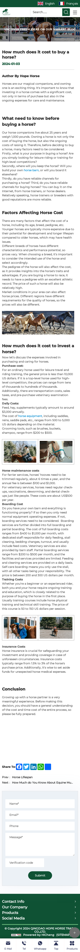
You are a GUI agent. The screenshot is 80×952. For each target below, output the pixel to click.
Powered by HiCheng (38, 934)
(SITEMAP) (63, 934)
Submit (40, 875)
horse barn (31, 170)
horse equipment (30, 416)
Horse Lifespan (22, 777)
